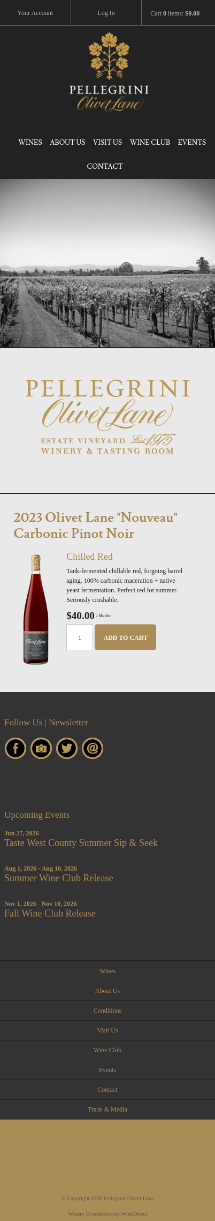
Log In (105, 13)
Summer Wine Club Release (58, 878)
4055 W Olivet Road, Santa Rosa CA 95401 (107, 1159)
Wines (30, 142)
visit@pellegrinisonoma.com (108, 1143)
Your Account (35, 13)
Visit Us (107, 142)
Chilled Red (89, 556)
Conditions (108, 1010)
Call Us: (107, 1127)
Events (192, 142)
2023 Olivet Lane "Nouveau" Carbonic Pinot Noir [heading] (95, 526)
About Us (67, 142)
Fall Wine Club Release (49, 913)
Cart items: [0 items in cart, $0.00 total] (174, 13)
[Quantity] (79, 637)
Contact (104, 166)
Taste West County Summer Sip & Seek (81, 843)
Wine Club (150, 142)
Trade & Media (107, 1109)
